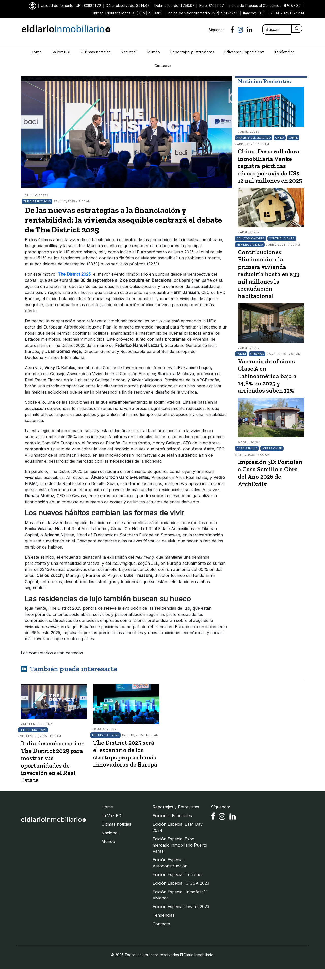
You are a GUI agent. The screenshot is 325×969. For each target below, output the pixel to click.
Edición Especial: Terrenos (178, 874)
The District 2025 (37, 201)
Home (35, 51)
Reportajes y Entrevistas (192, 51)
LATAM (241, 354)
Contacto (162, 65)
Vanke (293, 137)
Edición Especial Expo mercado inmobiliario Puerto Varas (180, 845)
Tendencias (284, 51)
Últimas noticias (95, 51)
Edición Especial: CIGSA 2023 (181, 883)
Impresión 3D (272, 448)
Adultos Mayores (250, 238)
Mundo (153, 51)
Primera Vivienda (249, 244)
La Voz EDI (61, 51)
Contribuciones (282, 238)
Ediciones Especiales (244, 52)
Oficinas (257, 354)
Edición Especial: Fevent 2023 (181, 906)
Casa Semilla (246, 448)
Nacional (129, 51)
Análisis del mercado (253, 137)
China (279, 137)
